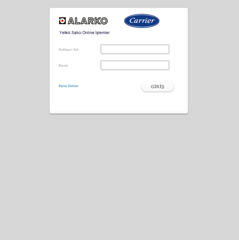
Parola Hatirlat (68, 86)
